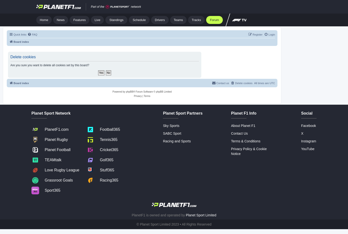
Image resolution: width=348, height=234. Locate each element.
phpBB (129, 91)
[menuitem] (32, 34)
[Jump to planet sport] (118, 7)
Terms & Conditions (245, 141)
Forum (214, 20)
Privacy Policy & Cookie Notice (249, 151)
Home (44, 20)
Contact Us (239, 133)
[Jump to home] (58, 7)
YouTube (307, 149)
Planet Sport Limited (201, 215)
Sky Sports (171, 126)
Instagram (308, 141)
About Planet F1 (243, 126)
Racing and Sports (177, 141)
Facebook (308, 126)
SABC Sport (172, 133)
